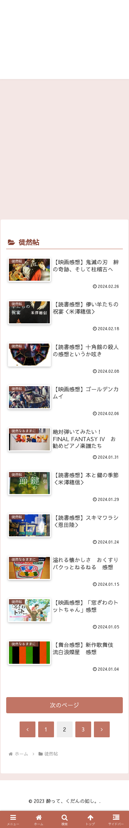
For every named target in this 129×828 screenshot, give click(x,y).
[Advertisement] (64, 151)
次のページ (64, 705)
